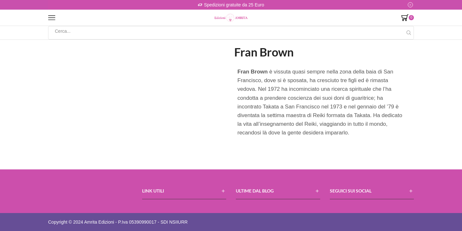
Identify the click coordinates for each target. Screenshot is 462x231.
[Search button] (409, 33)
